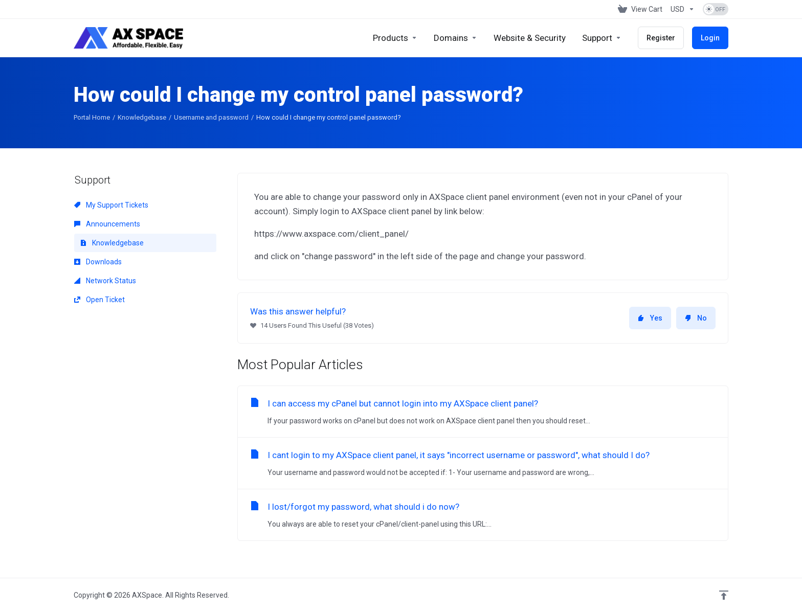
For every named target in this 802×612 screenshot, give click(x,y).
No (696, 318)
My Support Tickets (111, 205)
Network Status (105, 281)
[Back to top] (724, 595)
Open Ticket (99, 300)
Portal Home (92, 117)
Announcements (107, 224)
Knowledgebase (142, 117)
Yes (650, 318)
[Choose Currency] (682, 9)
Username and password (211, 117)
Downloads (98, 262)
